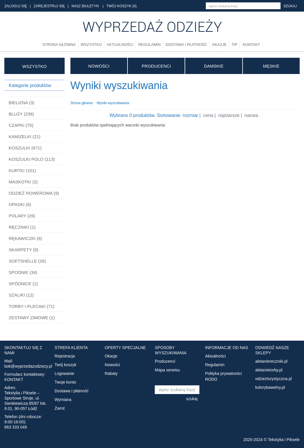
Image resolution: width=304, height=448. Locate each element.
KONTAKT (13, 379)
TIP (234, 44)
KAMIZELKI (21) (24, 136)
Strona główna (59, 44)
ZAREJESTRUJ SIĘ (49, 6)
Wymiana (62, 399)
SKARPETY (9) (23, 249)
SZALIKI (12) (21, 294)
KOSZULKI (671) (25, 147)
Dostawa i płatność (186, 44)
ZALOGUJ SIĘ (15, 6)
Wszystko (91, 44)
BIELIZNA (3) (21, 102)
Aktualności (120, 44)
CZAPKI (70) (21, 125)
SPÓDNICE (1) (23, 283)
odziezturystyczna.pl (273, 378)
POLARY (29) (22, 215)
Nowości (98, 66)
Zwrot (59, 408)
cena (208, 115)
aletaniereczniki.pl (271, 361)
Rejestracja (64, 356)
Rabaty (111, 373)
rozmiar (190, 115)
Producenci (156, 66)
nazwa (251, 115)
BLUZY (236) (21, 113)
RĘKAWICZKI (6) (25, 238)
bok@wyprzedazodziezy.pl (28, 366)
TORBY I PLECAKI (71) (31, 306)
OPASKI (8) (20, 204)
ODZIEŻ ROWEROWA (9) (34, 193)
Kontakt (251, 44)
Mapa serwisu (167, 370)
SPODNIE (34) (23, 272)
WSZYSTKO (34, 66)
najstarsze (228, 115)
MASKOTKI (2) (23, 181)
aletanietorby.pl (269, 370)
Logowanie (64, 373)
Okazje (219, 44)
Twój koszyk (65, 364)
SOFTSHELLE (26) (27, 261)
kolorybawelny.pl (270, 387)
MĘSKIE (271, 66)
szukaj (290, 6)
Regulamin (149, 44)
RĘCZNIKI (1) (22, 227)
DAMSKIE (214, 66)
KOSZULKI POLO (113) (32, 159)
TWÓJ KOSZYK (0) (121, 6)
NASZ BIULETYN (85, 6)
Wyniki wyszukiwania (113, 103)
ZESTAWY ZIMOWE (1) (32, 317)
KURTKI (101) (22, 170)
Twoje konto (65, 382)
